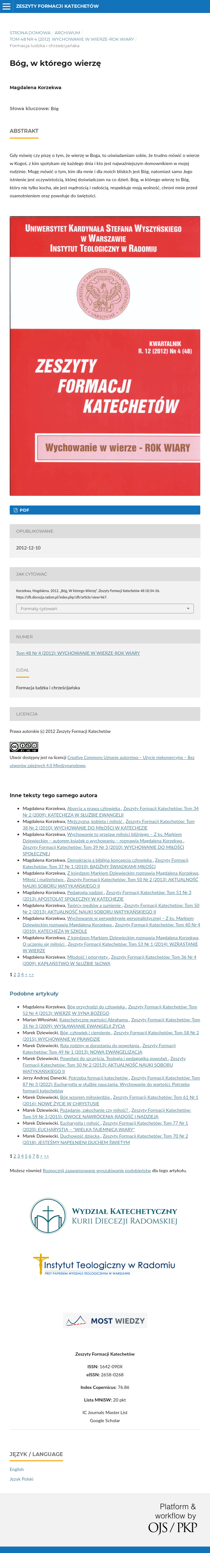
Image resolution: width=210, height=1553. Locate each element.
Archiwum (67, 32)
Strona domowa (30, 32)
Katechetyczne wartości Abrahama (94, 1019)
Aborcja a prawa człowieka (94, 808)
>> (31, 974)
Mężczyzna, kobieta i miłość (95, 821)
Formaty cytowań (39, 608)
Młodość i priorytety (88, 957)
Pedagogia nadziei (85, 892)
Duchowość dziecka (80, 1136)
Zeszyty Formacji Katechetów (57, 6)
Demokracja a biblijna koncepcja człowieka (110, 860)
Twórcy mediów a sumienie (94, 905)
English (17, 1469)
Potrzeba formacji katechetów (99, 1077)
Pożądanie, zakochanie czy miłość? (94, 1110)
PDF (23, 510)
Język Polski (21, 1479)
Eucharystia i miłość (80, 1123)
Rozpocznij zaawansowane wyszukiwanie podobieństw (97, 1170)
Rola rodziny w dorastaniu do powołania (100, 1045)
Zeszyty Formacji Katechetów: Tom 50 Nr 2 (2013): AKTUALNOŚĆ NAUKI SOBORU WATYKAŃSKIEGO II (104, 1065)
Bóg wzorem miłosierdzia (85, 1097)
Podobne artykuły (34, 994)
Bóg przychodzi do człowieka (96, 1006)
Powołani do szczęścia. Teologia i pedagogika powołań (114, 1058)
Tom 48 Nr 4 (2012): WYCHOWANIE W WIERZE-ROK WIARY (72, 39)
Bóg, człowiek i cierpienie (86, 1032)
